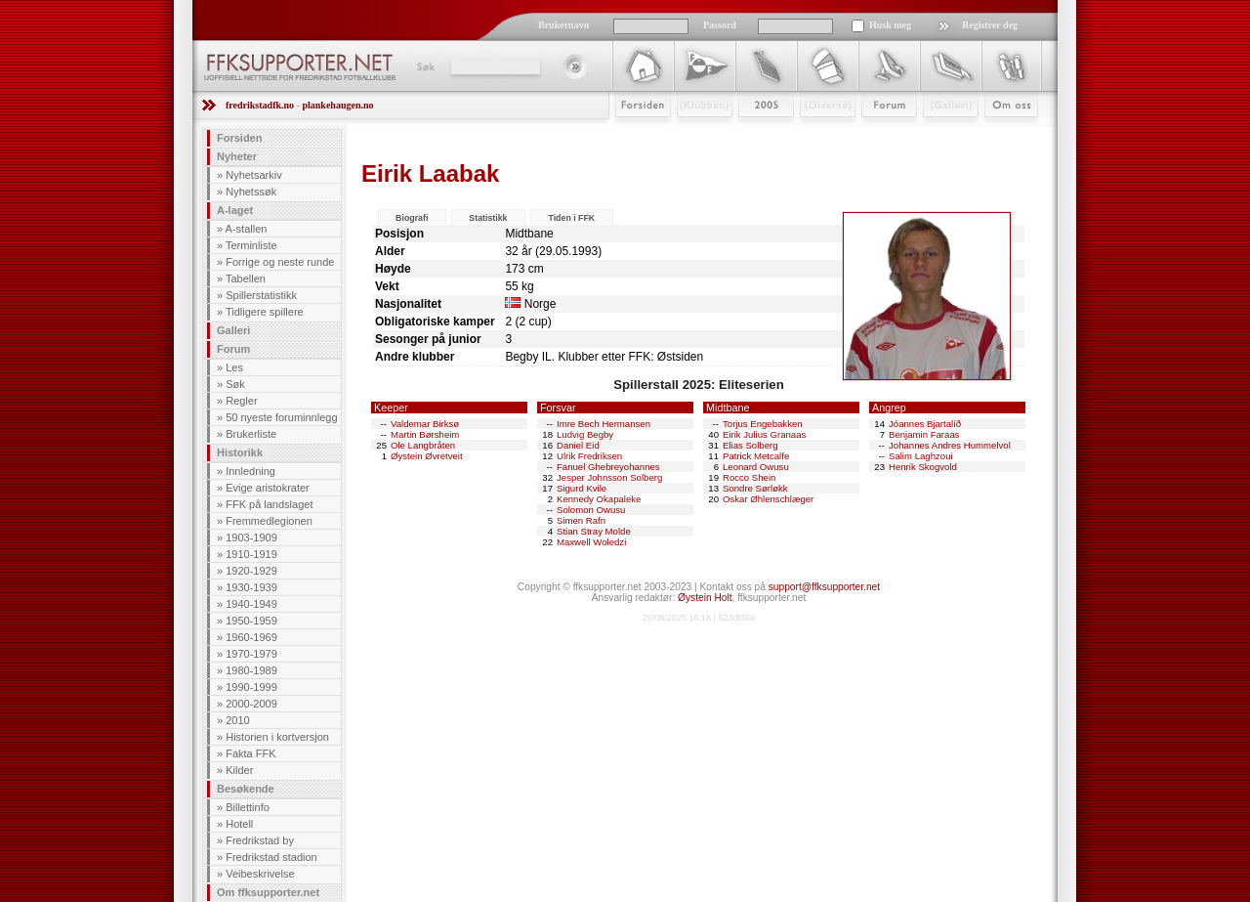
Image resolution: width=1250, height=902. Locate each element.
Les (234, 367)
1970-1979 (251, 654)
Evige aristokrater (268, 488)
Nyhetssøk (251, 191)
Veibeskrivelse (260, 874)
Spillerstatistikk (261, 295)
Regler (241, 401)
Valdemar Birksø (425, 423)
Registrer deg (990, 25)
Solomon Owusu (591, 509)
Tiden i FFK (571, 218)
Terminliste (251, 245)
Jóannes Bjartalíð (925, 423)
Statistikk (488, 218)
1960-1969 (251, 637)
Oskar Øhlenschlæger (768, 499)
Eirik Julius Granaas (764, 434)
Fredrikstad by (260, 840)
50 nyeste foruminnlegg (281, 417)
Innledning (250, 471)
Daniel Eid (578, 445)
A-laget (235, 210)
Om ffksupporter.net (268, 892)
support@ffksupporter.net (824, 586)
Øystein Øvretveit (427, 456)
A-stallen (247, 229)
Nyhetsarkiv (253, 175)
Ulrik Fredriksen (589, 456)
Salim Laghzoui (921, 456)
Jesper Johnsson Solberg (609, 477)
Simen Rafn (581, 520)
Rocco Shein (749, 477)
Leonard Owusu (756, 466)
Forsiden (634, 134)
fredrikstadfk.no (260, 105)
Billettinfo (248, 807)
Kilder (239, 770)
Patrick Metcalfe (756, 456)
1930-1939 (251, 587)
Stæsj (812, 134)
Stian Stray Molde (594, 531)
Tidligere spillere (265, 312)
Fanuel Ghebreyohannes (608, 466)
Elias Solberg (750, 445)
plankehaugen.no (337, 105)
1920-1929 (251, 571)
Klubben (695, 134)
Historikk (240, 452)
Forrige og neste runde (280, 262)
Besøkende (245, 789)
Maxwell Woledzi (591, 542)
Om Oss (1002, 134)
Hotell (239, 824)
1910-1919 (251, 554)
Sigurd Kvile (581, 488)
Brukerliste (251, 434)
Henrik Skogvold (923, 466)
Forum (875, 134)
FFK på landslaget (269, 504)
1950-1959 (251, 620)
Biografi (412, 218)
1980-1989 (251, 670)
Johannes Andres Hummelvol (950, 445)
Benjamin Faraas (924, 434)
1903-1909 (251, 537)
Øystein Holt (704, 597)
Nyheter (237, 156)
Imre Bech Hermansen (603, 423)
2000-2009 (251, 703)
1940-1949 (251, 604)
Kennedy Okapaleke (599, 499)
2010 (237, 720)
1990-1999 (251, 687)
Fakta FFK (250, 753)
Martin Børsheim (425, 434)
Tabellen (246, 278)
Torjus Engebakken (763, 423)
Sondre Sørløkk (755, 488)
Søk (424, 66)
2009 (748, 134)
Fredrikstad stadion (271, 857)
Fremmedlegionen (269, 521)
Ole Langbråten (423, 445)
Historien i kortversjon (277, 737)
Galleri (937, 134)
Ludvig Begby (585, 434)
